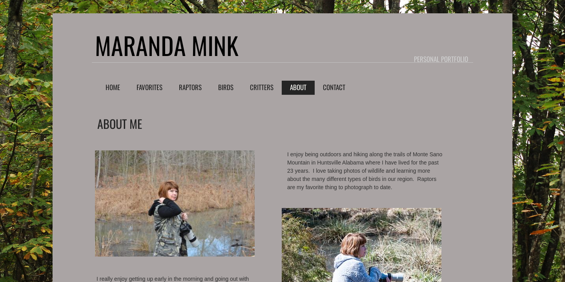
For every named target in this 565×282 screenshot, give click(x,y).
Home (113, 87)
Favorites (149, 87)
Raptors (190, 87)
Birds (225, 87)
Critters (261, 87)
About (298, 87)
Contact (334, 87)
